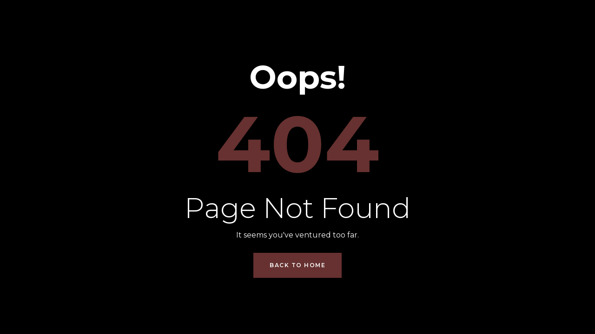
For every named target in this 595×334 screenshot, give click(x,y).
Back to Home (297, 265)
